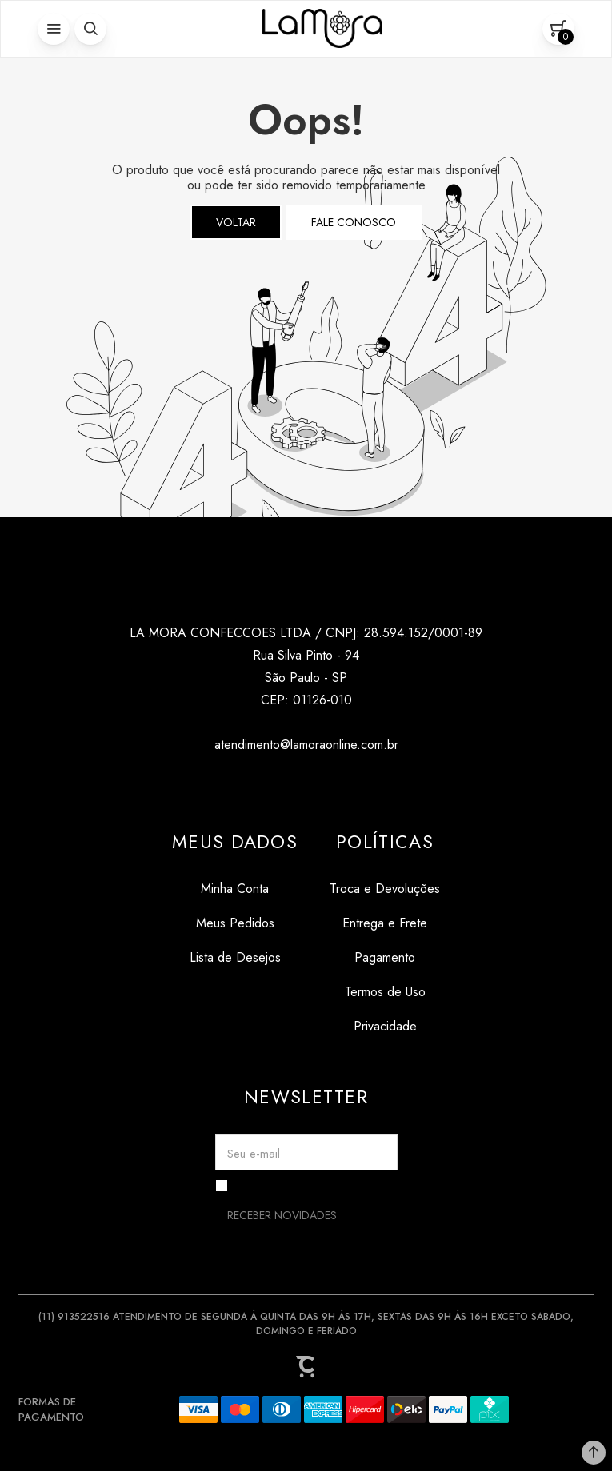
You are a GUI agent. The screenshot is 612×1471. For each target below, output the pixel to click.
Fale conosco (353, 222)
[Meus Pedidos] (235, 923)
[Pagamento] (385, 957)
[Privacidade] (385, 1026)
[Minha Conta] (235, 888)
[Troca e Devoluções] (385, 888)
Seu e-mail (253, 1153)
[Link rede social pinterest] (338, 783)
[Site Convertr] (306, 1366)
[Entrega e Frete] (385, 923)
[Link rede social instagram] (274, 783)
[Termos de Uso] (385, 992)
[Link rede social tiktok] (306, 783)
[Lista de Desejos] (235, 957)
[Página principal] (322, 29)
